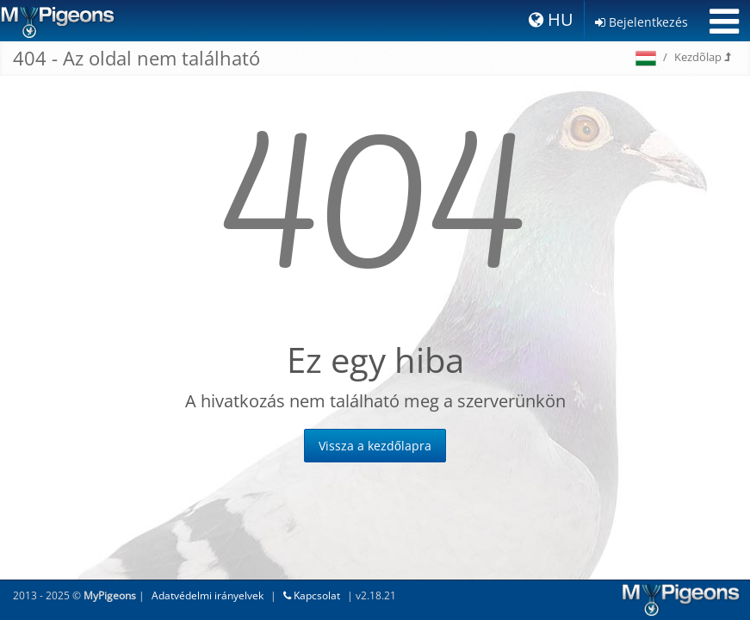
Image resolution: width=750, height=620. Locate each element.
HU (551, 19)
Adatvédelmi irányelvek (207, 595)
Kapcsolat (311, 595)
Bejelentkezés (641, 22)
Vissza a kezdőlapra (375, 445)
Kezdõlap (702, 57)
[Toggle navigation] (724, 21)
